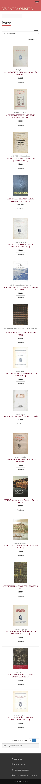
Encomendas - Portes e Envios (24, 775)
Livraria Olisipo (17, 8)
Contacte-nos (18, 764)
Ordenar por (32, 39)
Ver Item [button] (20, 82)
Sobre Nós (17, 759)
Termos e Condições (20, 770)
